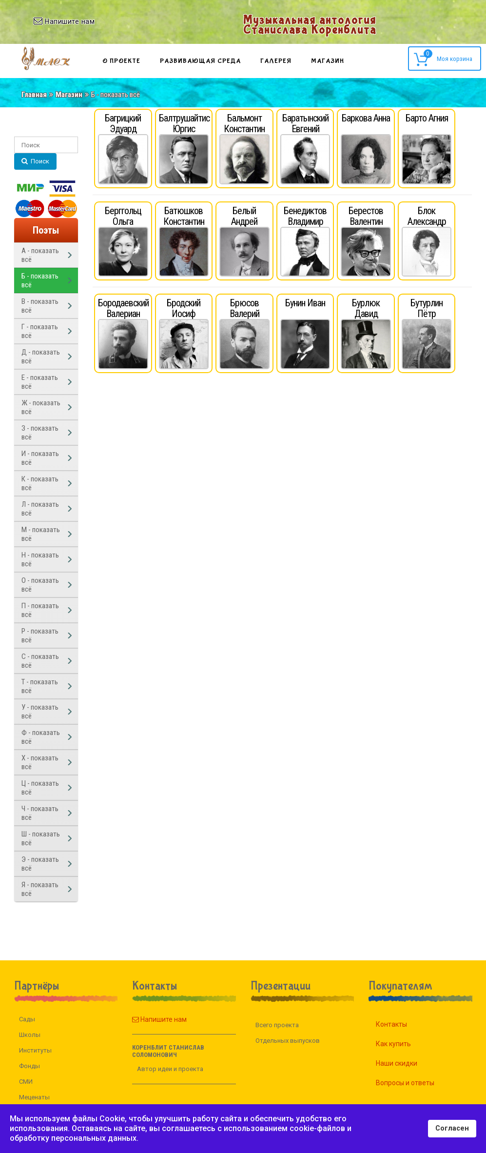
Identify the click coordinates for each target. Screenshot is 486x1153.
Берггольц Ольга (123, 216)
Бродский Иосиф (183, 308)
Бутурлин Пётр (426, 308)
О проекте (121, 61)
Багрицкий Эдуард (123, 123)
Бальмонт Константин (244, 123)
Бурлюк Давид (366, 308)
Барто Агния (427, 118)
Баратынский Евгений (305, 123)
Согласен (452, 1128)
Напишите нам (143, 1019)
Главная (34, 94)
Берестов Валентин (366, 216)
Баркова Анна (366, 118)
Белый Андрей (244, 216)
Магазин (327, 61)
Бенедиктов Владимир (305, 216)
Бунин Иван (305, 303)
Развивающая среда (200, 61)
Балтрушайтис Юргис (184, 123)
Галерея (276, 61)
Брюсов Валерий (244, 308)
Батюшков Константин (183, 216)
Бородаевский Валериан (123, 308)
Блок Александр (427, 216)
